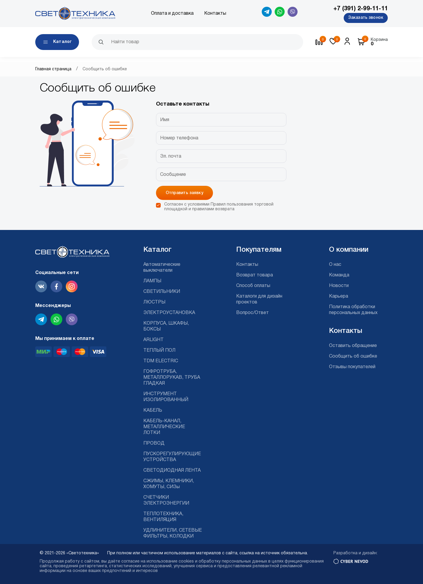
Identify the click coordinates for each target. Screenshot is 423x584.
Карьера (338, 296)
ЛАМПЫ (152, 281)
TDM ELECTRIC (160, 361)
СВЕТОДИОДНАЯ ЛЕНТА (172, 470)
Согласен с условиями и (218, 207)
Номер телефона (179, 138)
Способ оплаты (253, 286)
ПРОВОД (153, 443)
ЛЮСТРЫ (154, 302)
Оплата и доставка (172, 13)
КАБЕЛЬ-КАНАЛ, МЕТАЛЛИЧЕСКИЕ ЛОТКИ (164, 427)
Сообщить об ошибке (353, 356)
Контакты (215, 13)
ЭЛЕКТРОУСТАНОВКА (169, 313)
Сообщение (173, 175)
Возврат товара (254, 275)
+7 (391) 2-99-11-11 (360, 8)
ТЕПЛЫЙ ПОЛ (159, 350)
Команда (339, 275)
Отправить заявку (184, 193)
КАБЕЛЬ (152, 410)
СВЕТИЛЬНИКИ (161, 292)
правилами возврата (213, 209)
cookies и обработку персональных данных (223, 561)
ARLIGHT (153, 340)
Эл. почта (170, 156)
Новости (339, 286)
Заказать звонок (365, 18)
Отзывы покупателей (352, 367)
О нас (335, 265)
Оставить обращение (353, 346)
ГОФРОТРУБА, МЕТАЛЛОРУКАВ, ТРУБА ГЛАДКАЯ (171, 378)
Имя (164, 120)
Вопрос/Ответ (252, 313)
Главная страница (53, 69)
